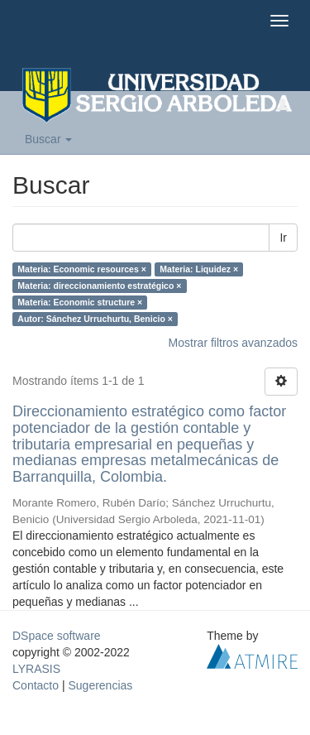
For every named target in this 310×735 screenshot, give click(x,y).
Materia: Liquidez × (199, 269)
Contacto (35, 685)
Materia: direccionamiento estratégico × (99, 286)
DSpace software (56, 635)
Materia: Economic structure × (79, 302)
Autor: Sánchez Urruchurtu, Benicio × (95, 319)
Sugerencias (100, 685)
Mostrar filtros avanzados (233, 342)
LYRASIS (36, 668)
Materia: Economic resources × (81, 269)
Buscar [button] (48, 139)
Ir (283, 237)
